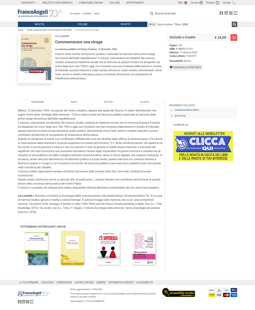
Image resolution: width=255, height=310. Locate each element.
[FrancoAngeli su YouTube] (235, 13)
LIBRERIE (101, 282)
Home (20, 30)
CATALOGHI (47, 282)
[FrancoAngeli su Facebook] (221, 13)
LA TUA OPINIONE (29, 282)
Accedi (194, 2)
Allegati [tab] (144, 102)
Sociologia (180, 116)
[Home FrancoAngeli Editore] (40, 13)
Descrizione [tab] (37, 102)
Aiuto (96, 13)
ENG (180, 2)
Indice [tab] (74, 102)
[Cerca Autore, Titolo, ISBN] (194, 24)
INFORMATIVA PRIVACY (121, 282)
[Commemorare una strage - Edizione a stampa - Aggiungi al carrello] (233, 37)
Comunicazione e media (186, 110)
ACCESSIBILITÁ (145, 282)
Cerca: (152, 24)
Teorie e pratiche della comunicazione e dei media (49, 30)
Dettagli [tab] (108, 102)
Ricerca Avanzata (165, 13)
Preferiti (210, 2)
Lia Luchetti (62, 36)
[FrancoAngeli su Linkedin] (226, 13)
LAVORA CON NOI (84, 282)
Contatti (87, 13)
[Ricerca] (234, 24)
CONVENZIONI (64, 282)
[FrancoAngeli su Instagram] (230, 13)
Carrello (227, 2)
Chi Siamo (75, 13)
